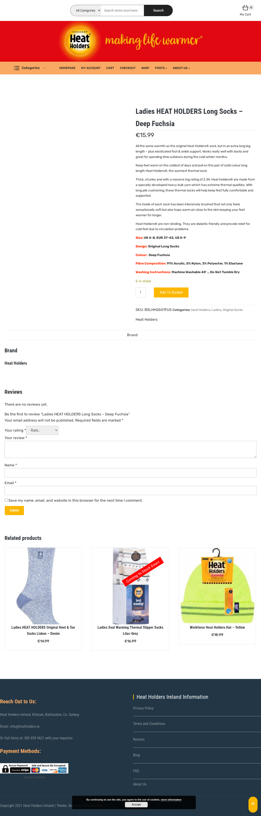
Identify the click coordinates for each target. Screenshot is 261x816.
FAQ (136, 771)
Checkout (128, 68)
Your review (16, 438)
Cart (110, 68)
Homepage (67, 68)
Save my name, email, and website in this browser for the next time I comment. (75, 500)
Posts (160, 68)
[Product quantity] (141, 292)
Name (11, 465)
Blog (136, 755)
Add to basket (171, 292)
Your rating (15, 430)
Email (10, 483)
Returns (139, 739)
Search (158, 10)
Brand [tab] (132, 335)
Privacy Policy (143, 708)
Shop (145, 68)
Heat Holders (200, 310)
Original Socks (233, 310)
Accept (136, 804)
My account (91, 68)
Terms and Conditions (149, 724)
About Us (180, 68)
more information (171, 799)
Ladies (216, 310)
